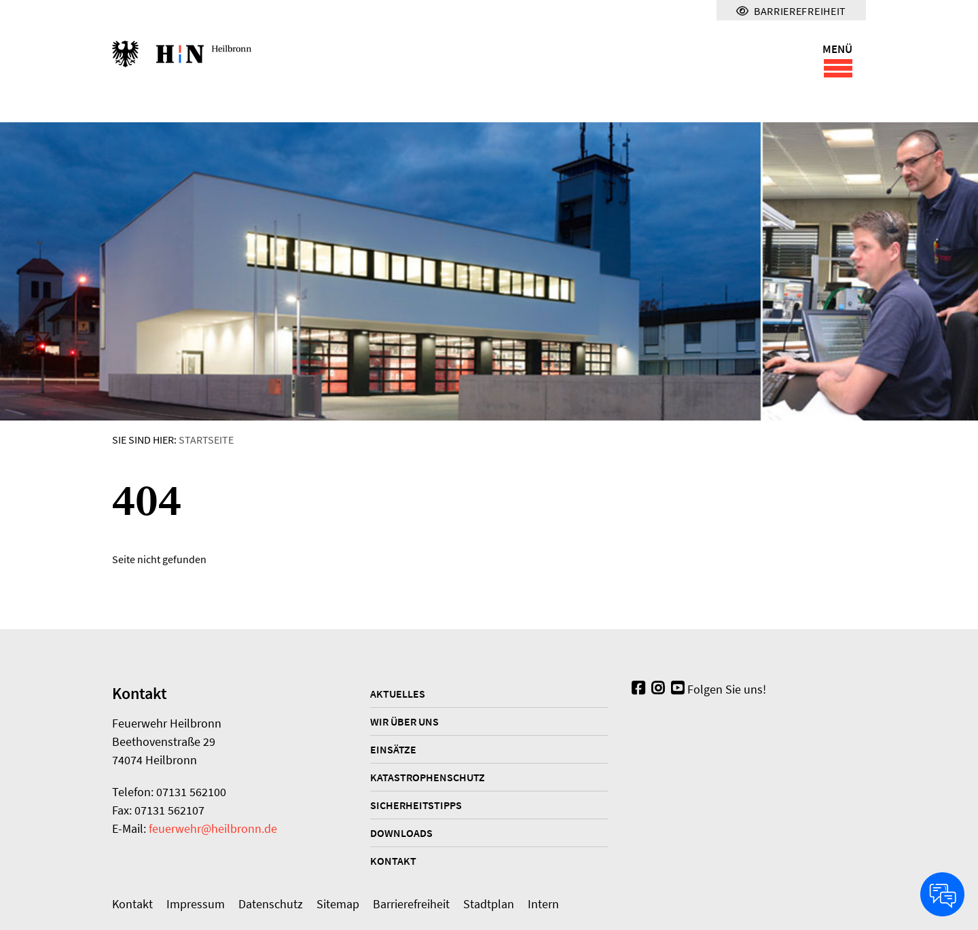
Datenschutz (270, 904)
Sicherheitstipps (416, 805)
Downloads (401, 833)
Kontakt (393, 861)
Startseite (206, 439)
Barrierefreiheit (411, 904)
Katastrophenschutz (427, 777)
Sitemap (337, 904)
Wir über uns (404, 721)
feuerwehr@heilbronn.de (213, 828)
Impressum (195, 904)
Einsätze (393, 749)
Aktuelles (397, 693)
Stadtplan (488, 904)
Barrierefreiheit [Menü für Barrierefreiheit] (791, 10)
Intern (543, 904)
